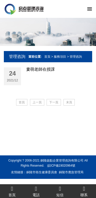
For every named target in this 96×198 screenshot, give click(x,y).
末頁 (69, 102)
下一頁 (53, 102)
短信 (60, 191)
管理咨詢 (76, 56)
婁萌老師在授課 (40, 69)
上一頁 (37, 102)
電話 (36, 191)
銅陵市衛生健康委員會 (41, 172)
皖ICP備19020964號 (61, 165)
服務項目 (60, 56)
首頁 (47, 56)
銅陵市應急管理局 (71, 172)
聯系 (84, 191)
